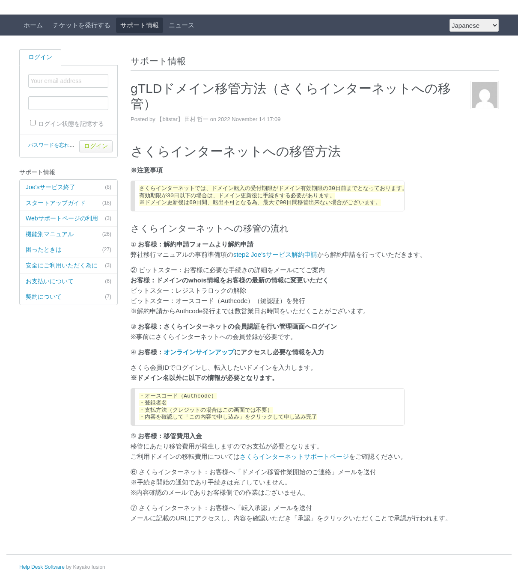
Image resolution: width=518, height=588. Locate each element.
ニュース (181, 25)
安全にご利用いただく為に (68, 265)
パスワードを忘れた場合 (56, 145)
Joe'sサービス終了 (68, 187)
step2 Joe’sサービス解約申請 (275, 254)
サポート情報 (139, 25)
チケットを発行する (81, 25)
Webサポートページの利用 (68, 218)
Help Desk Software (42, 567)
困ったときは (68, 250)
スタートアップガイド (68, 203)
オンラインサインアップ (199, 352)
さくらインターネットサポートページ (294, 456)
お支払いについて (68, 281)
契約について (68, 297)
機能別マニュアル (68, 234)
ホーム (33, 25)
